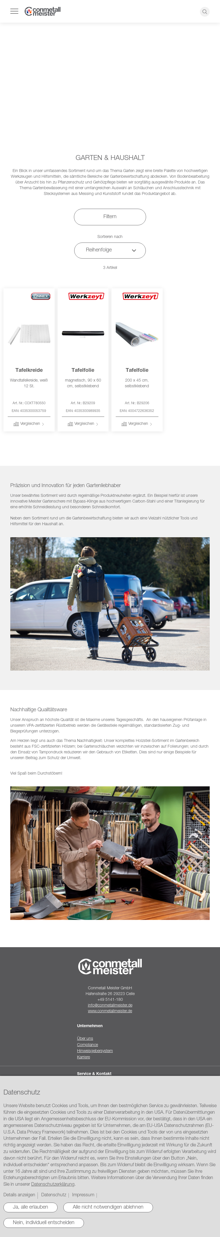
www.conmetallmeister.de (110, 1011)
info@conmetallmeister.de (110, 1006)
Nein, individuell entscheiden (43, 1223)
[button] (28, 424)
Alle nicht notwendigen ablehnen (108, 1207)
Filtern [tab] (110, 217)
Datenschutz (53, 1195)
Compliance (87, 1045)
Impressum (83, 1195)
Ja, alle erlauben (30, 1207)
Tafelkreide (29, 370)
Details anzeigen (19, 1195)
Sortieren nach (110, 237)
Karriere (83, 1058)
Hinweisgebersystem (95, 1051)
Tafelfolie (83, 370)
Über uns (85, 1039)
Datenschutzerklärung (52, 1185)
